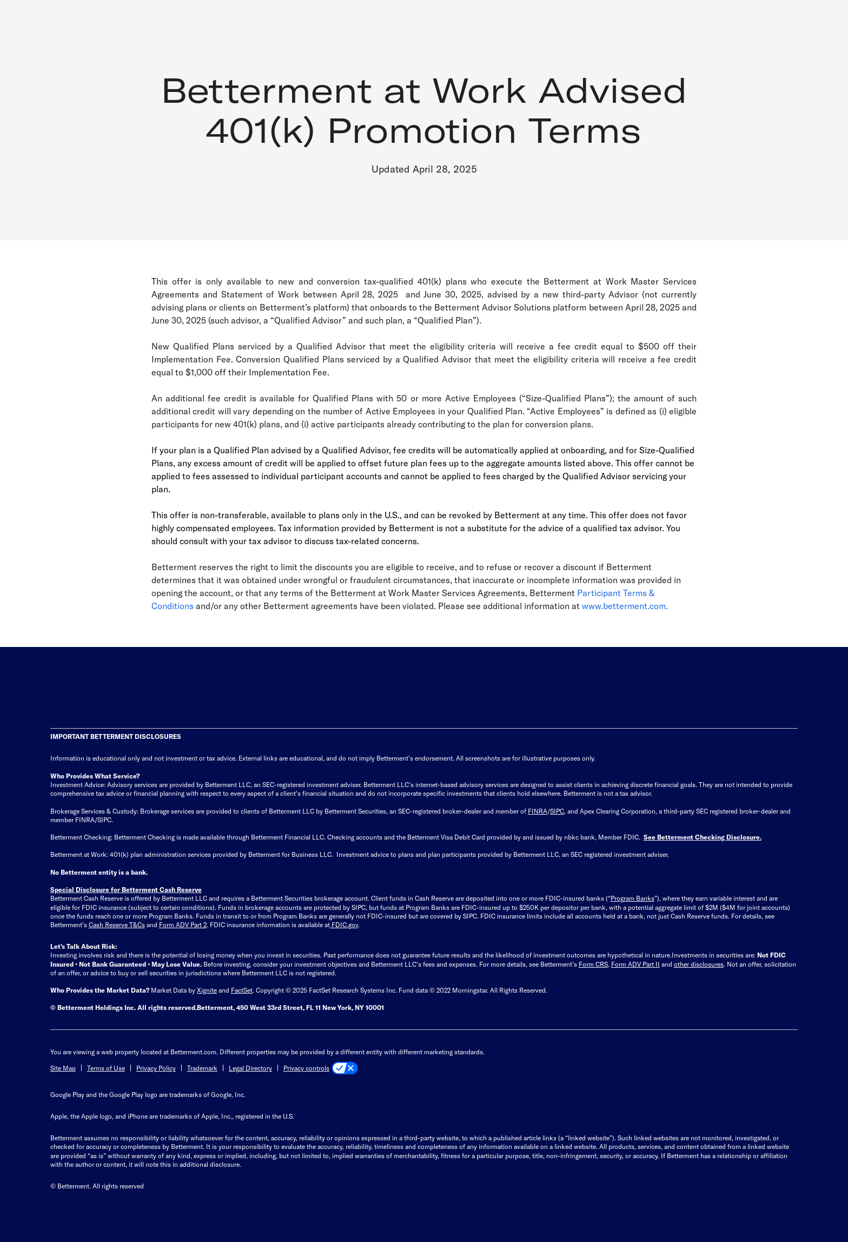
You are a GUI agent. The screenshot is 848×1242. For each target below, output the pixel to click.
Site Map (63, 1068)
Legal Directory (250, 1068)
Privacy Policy (156, 1068)
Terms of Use (106, 1068)
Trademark (202, 1068)
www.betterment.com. (625, 605)
